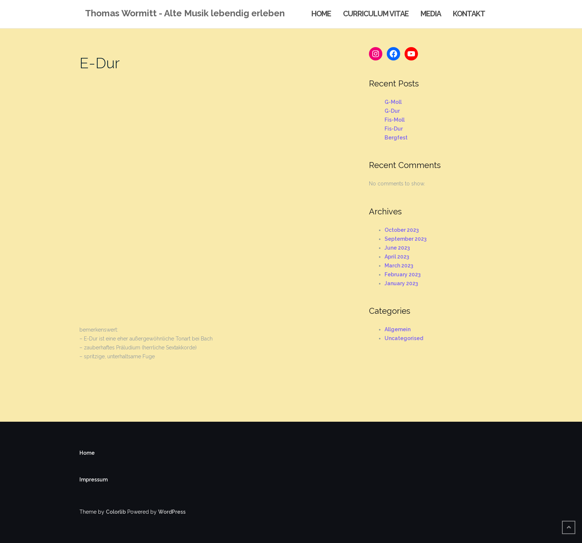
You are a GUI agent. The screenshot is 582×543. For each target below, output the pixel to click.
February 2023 (403, 274)
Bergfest (396, 138)
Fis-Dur (394, 129)
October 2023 (402, 230)
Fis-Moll (395, 120)
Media (431, 13)
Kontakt (469, 13)
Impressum (93, 480)
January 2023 (401, 283)
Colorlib (116, 512)
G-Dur (392, 111)
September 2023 (405, 239)
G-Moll (393, 102)
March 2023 (399, 266)
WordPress (172, 512)
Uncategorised (404, 338)
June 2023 (397, 248)
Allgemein (398, 329)
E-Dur (99, 63)
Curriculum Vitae (376, 13)
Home (321, 13)
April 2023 (397, 257)
